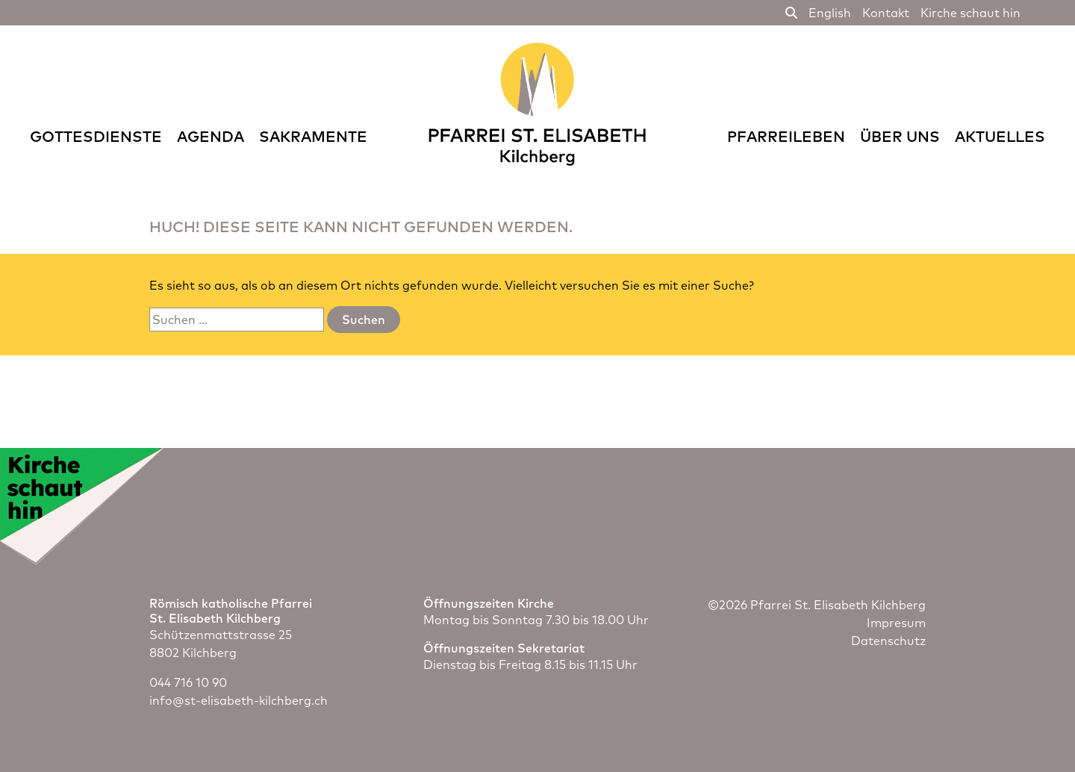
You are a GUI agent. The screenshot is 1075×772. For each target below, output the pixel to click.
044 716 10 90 (188, 682)
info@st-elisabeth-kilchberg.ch (238, 700)
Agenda (210, 136)
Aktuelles (1000, 136)
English (829, 12)
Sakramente (313, 136)
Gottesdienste (96, 136)
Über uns (900, 136)
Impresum (896, 622)
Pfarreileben (786, 136)
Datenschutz (888, 640)
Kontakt (885, 12)
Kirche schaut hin (970, 12)
